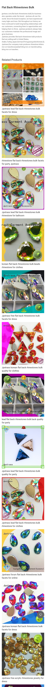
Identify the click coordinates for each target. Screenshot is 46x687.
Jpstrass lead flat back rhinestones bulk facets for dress (21, 110)
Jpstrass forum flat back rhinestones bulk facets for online (22, 576)
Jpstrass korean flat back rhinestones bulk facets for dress (22, 628)
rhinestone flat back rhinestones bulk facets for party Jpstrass (23, 162)
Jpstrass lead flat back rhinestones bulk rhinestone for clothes (21, 524)
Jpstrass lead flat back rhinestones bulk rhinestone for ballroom (21, 214)
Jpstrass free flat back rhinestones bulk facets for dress (21, 317)
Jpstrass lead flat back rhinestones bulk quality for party (21, 473)
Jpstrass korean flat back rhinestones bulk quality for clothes (22, 369)
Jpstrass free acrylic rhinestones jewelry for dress (23, 680)
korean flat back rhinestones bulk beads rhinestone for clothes (21, 266)
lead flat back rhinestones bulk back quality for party (22, 421)
